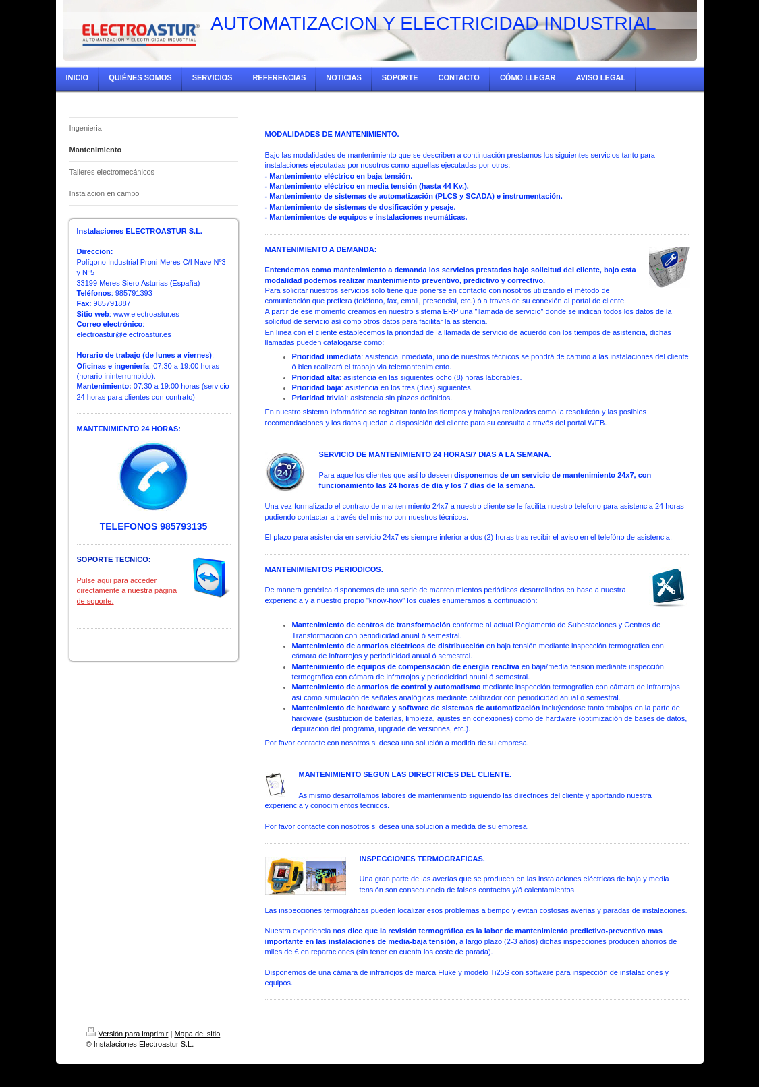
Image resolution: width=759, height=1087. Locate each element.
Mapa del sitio (197, 1034)
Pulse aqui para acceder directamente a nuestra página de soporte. (127, 590)
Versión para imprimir (127, 1034)
